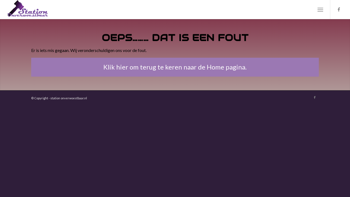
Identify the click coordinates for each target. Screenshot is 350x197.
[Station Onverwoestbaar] (28, 9)
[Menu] (320, 9)
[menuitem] (320, 9)
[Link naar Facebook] (339, 9)
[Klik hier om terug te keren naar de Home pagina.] (175, 67)
